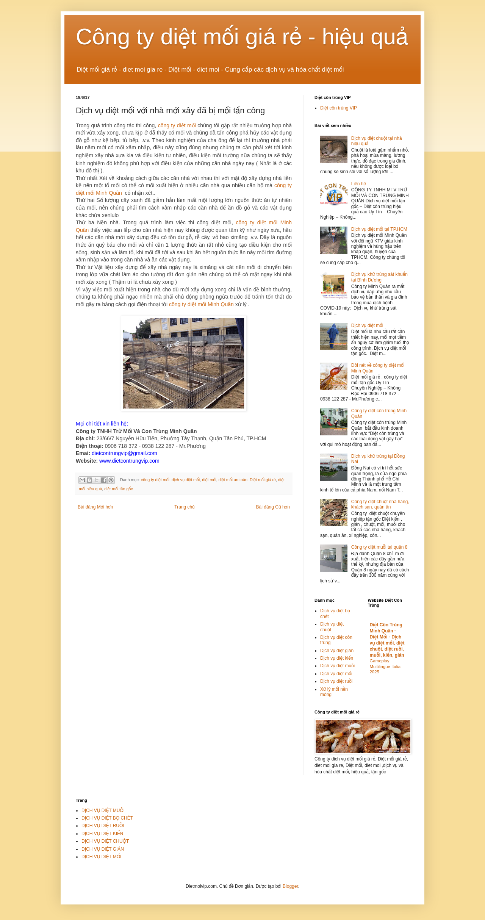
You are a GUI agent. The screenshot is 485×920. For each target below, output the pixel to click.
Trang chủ (184, 507)
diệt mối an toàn (233, 479)
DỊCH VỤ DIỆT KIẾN (102, 833)
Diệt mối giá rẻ (263, 479)
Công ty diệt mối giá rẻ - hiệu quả (242, 36)
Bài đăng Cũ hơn (273, 507)
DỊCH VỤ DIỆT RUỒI (102, 825)
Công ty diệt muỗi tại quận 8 (379, 547)
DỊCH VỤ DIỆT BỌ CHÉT (107, 818)
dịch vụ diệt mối (186, 479)
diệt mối (209, 479)
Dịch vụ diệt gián (337, 650)
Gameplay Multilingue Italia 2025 (385, 666)
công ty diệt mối (177, 125)
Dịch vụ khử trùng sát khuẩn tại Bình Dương (379, 277)
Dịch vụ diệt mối (367, 325)
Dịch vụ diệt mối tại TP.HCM (379, 229)
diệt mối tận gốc (118, 489)
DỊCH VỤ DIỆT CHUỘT (105, 841)
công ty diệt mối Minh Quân (201, 304)
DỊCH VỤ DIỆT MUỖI (103, 810)
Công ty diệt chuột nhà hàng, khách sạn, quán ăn (380, 504)
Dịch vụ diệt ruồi (336, 681)
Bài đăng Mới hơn (95, 507)
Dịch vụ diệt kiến (336, 658)
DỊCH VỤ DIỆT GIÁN (102, 849)
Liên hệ (358, 183)
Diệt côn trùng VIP (338, 108)
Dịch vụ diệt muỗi (337, 665)
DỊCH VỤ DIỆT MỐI (101, 856)
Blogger (290, 886)
